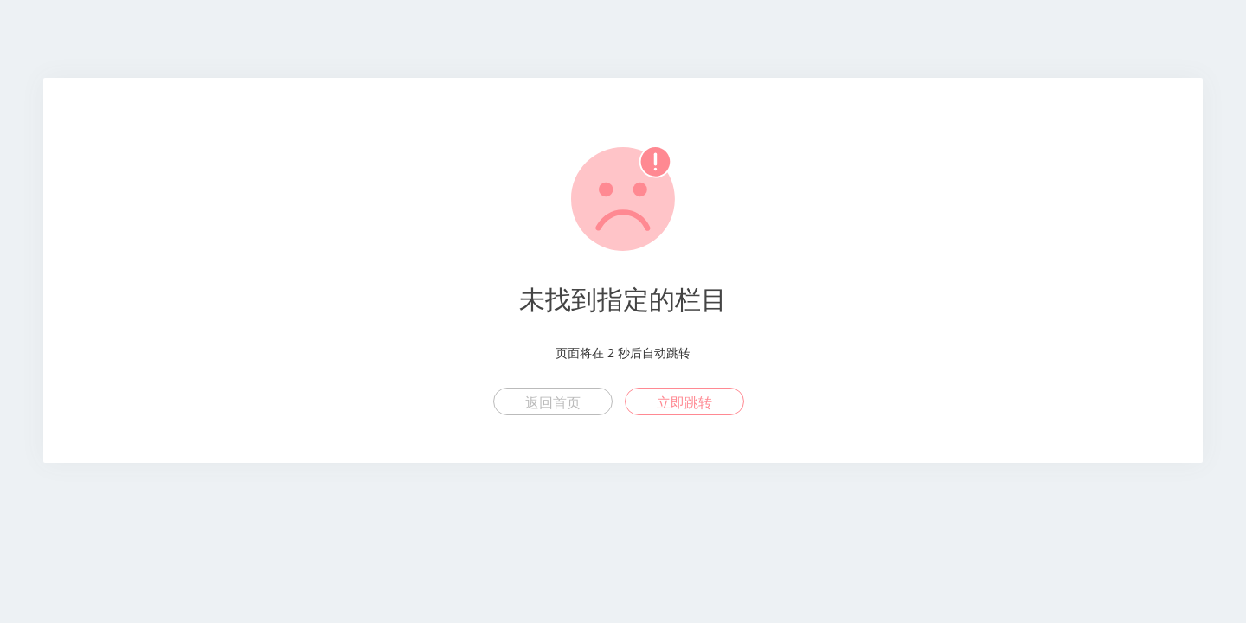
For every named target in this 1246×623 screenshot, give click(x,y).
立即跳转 (684, 402)
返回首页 (553, 402)
